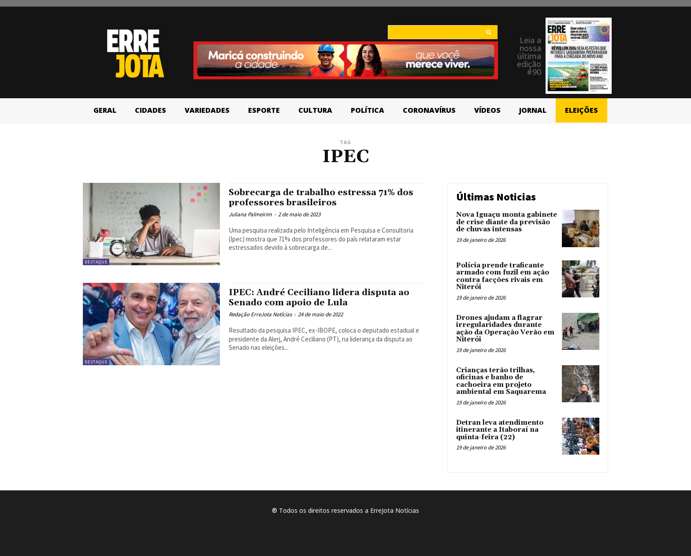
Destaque (96, 262)
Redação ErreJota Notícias (260, 314)
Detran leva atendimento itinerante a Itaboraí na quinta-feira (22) (499, 430)
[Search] (488, 32)
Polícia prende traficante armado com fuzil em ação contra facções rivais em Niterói (502, 276)
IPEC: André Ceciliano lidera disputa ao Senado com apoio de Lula (324, 297)
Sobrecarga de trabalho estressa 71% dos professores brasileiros (326, 197)
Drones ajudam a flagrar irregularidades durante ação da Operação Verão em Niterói (505, 329)
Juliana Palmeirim (250, 214)
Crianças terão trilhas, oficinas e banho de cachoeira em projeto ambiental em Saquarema (501, 381)
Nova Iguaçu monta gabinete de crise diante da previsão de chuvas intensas (506, 222)
